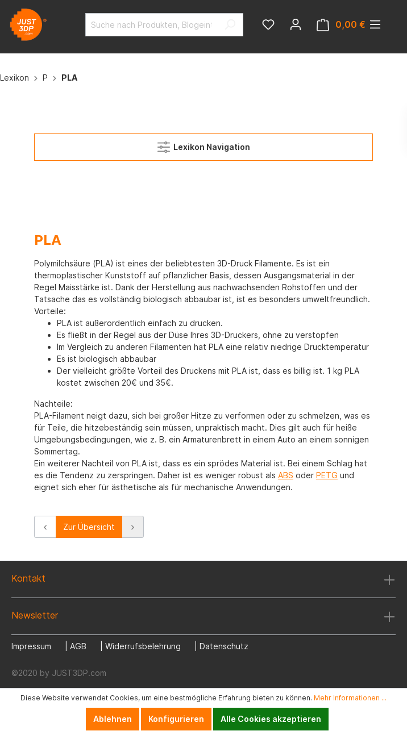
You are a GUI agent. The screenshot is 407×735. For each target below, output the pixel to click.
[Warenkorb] (341, 24)
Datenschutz (224, 646)
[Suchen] (230, 24)
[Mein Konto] (295, 24)
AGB (78, 646)
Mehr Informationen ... (350, 698)
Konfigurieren (176, 719)
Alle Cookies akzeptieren (271, 719)
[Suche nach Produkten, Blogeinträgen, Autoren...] (151, 24)
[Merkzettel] (268, 24)
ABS (285, 475)
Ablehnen (112, 719)
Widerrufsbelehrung (143, 646)
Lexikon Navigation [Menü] (203, 144)
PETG (327, 475)
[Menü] (375, 24)
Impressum (31, 646)
